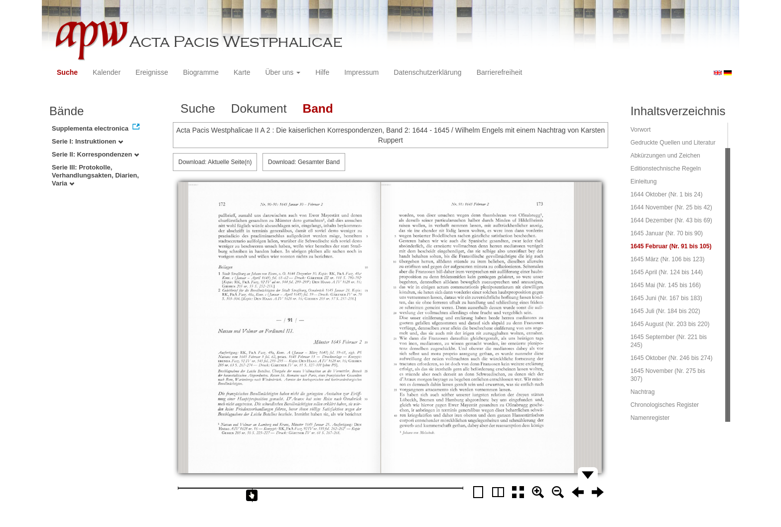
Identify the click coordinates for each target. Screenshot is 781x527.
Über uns (283, 72)
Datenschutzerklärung (427, 72)
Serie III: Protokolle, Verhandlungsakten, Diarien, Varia (95, 175)
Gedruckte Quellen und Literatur (673, 142)
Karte (242, 72)
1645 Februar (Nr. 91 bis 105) (671, 246)
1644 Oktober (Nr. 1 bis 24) (667, 194)
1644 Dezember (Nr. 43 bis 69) (671, 220)
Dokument (259, 108)
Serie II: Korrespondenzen (95, 154)
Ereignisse (151, 72)
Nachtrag (643, 391)
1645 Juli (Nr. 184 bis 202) (665, 311)
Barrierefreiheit (499, 72)
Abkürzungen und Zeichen (665, 155)
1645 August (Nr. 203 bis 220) (670, 324)
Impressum (361, 72)
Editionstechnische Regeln (666, 168)
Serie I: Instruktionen (87, 141)
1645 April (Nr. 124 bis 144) (667, 272)
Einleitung (644, 181)
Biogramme (201, 72)
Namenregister (650, 417)
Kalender (107, 72)
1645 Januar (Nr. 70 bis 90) (667, 233)
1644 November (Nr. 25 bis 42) (671, 207)
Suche (67, 72)
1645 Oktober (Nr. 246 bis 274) (672, 357)
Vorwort (641, 129)
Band (317, 108)
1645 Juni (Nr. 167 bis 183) (666, 298)
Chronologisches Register (665, 404)
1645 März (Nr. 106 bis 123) (668, 259)
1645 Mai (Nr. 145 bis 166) (666, 285)
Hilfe (322, 72)
